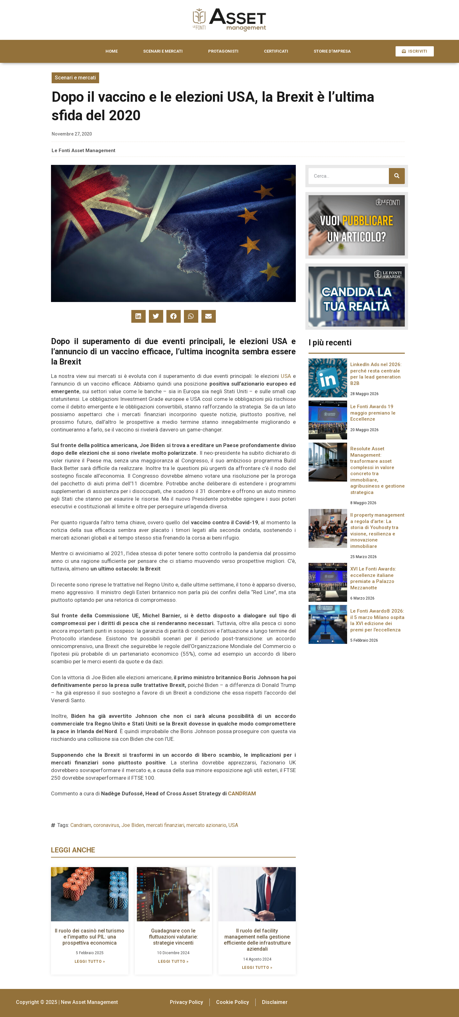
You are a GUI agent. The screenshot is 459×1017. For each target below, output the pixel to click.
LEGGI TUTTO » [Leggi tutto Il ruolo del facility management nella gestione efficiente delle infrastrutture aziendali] (257, 967)
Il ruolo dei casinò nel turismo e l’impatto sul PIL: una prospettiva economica (89, 937)
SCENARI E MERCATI (163, 51)
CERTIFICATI (276, 51)
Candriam (80, 825)
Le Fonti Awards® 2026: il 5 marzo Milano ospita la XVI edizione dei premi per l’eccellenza (377, 620)
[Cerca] (397, 176)
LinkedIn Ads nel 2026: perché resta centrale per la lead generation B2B (376, 374)
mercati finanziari (165, 825)
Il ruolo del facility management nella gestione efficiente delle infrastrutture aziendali (257, 940)
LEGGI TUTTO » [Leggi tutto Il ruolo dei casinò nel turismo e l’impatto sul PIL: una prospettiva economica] (90, 961)
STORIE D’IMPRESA (332, 51)
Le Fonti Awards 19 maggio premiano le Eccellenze (373, 413)
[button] (138, 316)
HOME (112, 51)
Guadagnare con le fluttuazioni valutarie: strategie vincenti (173, 937)
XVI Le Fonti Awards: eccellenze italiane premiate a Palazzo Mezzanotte (373, 578)
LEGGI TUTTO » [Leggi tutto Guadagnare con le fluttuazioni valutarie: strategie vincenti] (173, 961)
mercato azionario (206, 825)
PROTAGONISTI (223, 51)
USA (286, 376)
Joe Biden (132, 825)
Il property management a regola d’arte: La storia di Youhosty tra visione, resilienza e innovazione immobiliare (377, 530)
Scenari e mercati (75, 78)
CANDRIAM (242, 793)
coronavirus (106, 825)
